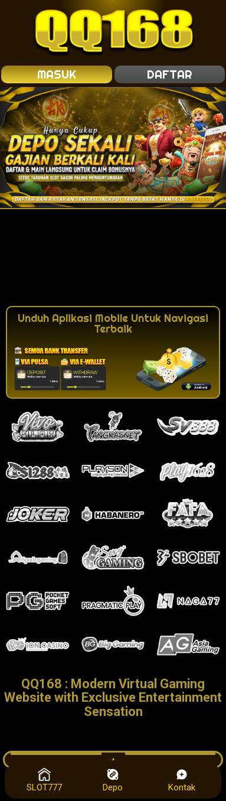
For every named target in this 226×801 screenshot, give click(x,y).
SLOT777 (44, 780)
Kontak (181, 780)
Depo (113, 780)
